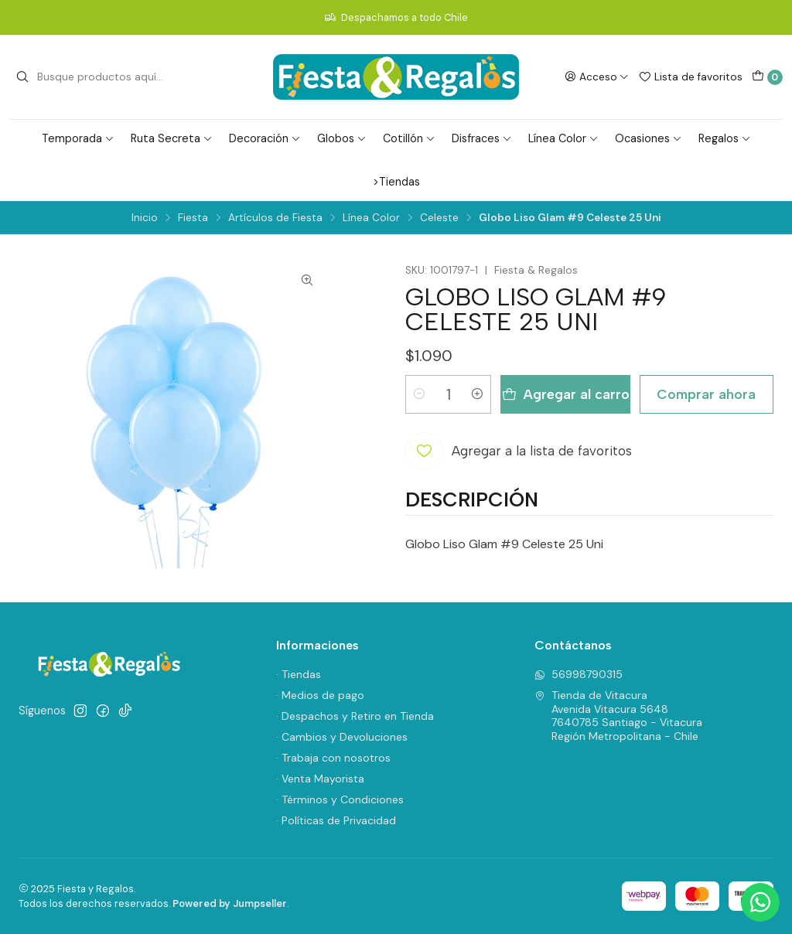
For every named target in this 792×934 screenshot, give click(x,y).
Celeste (439, 218)
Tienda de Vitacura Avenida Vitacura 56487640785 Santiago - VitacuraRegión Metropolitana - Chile (618, 715)
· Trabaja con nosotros (333, 758)
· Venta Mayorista (320, 779)
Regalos (724, 138)
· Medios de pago (320, 695)
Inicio (144, 218)
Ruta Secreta (172, 138)
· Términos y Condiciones (340, 799)
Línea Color (563, 138)
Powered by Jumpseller (229, 903)
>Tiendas (396, 182)
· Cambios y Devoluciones (342, 737)
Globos (342, 138)
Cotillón (409, 138)
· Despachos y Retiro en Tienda (355, 716)
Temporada (78, 138)
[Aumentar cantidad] (477, 394)
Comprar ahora (706, 394)
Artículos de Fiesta (275, 218)
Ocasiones (648, 138)
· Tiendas (298, 674)
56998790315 (578, 674)
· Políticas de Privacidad (336, 820)
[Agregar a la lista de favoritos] (518, 450)
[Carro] (767, 77)
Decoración (265, 138)
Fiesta (193, 218)
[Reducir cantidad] (419, 394)
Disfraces (482, 138)
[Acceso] (597, 76)
